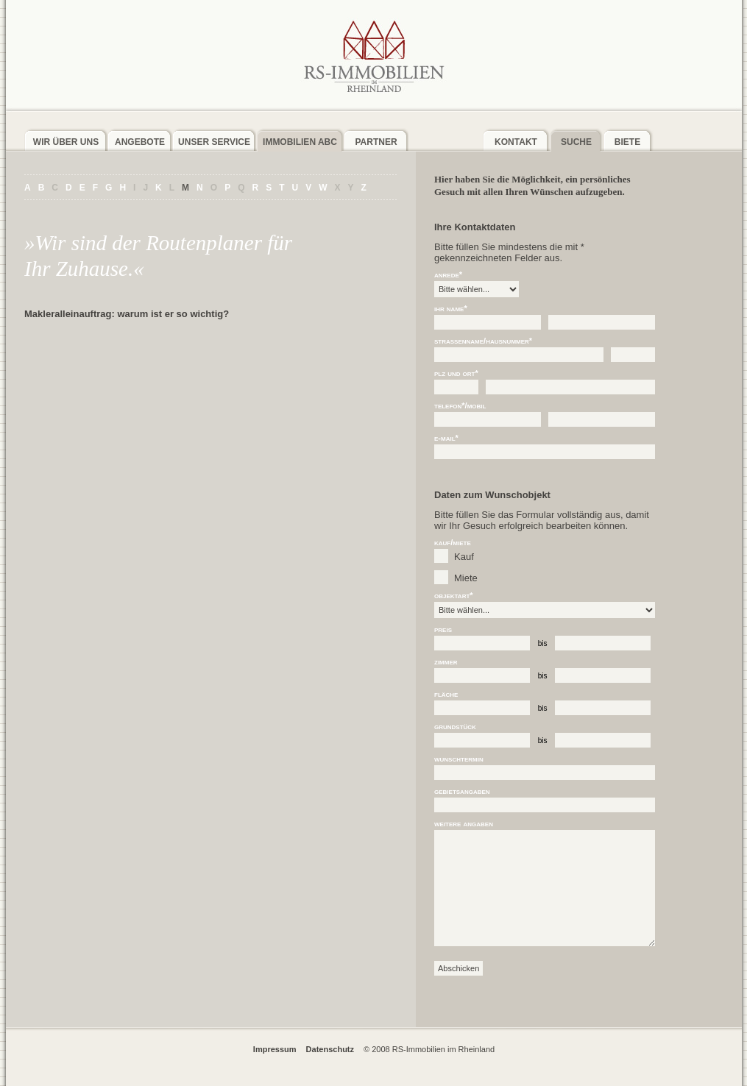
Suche (576, 142)
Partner (376, 142)
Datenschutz (330, 1049)
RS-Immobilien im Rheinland (374, 56)
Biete (627, 142)
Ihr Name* (450, 309)
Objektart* (453, 596)
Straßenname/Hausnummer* (483, 341)
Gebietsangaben (462, 791)
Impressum (275, 1049)
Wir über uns (66, 142)
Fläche (446, 694)
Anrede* (448, 275)
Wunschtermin (459, 759)
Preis (443, 629)
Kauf (464, 556)
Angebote (140, 142)
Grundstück (455, 727)
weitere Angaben (463, 824)
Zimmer (446, 662)
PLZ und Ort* (456, 373)
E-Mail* (446, 438)
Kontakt (516, 142)
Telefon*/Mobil (460, 406)
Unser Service (214, 142)
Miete (466, 577)
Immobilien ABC (300, 142)
